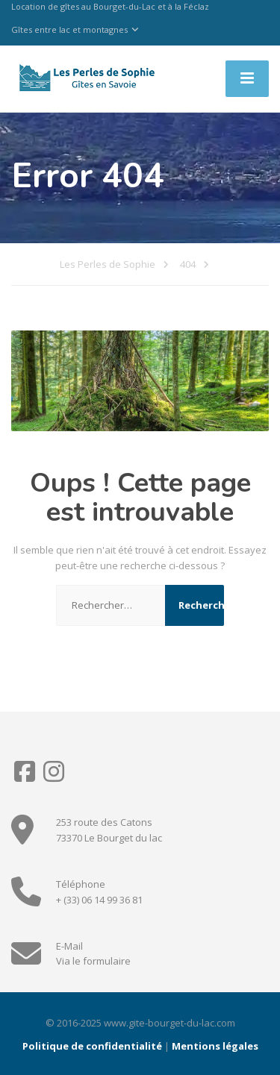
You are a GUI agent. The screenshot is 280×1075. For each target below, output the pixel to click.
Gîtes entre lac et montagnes (69, 29)
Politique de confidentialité (92, 1046)
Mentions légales (215, 1046)
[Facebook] (25, 776)
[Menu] (247, 78)
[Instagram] (53, 776)
